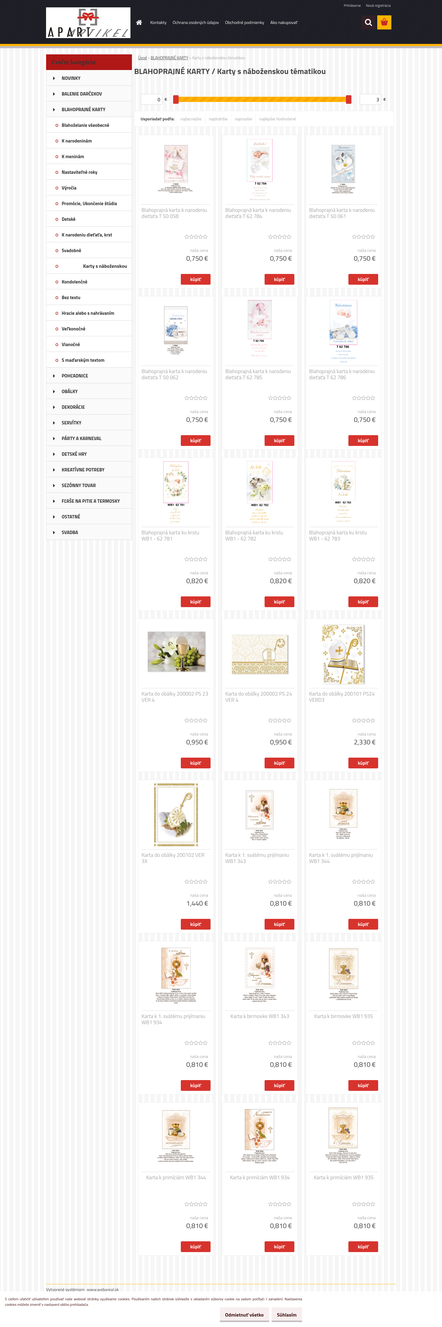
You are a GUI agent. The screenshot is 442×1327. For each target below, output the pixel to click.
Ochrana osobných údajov (196, 22)
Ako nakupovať (283, 22)
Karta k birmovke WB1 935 (343, 1016)
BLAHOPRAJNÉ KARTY (169, 58)
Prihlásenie (352, 5)
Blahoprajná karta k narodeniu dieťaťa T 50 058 (174, 213)
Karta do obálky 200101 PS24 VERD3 (342, 697)
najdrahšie (218, 118)
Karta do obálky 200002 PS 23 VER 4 (175, 697)
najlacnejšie (190, 118)
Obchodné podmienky (244, 22)
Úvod (142, 58)
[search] (368, 22)
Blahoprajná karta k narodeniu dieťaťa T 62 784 (258, 213)
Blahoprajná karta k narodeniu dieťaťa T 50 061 (342, 213)
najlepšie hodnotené (277, 118)
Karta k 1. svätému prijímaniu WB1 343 (257, 858)
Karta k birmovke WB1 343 (260, 1016)
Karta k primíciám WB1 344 (176, 1177)
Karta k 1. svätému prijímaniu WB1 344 (341, 858)
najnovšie (243, 118)
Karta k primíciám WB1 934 (260, 1177)
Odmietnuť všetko (237, 1314)
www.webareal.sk (103, 1289)
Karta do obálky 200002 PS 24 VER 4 (258, 697)
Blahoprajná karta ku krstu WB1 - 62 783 (338, 535)
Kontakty (158, 22)
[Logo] (88, 22)
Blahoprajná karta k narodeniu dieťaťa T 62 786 (342, 374)
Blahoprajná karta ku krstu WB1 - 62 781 (170, 535)
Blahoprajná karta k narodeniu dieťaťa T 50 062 (174, 374)
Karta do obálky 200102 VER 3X (173, 858)
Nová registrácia (378, 5)
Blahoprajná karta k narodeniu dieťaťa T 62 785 (258, 374)
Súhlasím (284, 1314)
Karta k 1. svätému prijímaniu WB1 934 (173, 1019)
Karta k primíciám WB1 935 (344, 1177)
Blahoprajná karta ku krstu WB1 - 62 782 (254, 535)
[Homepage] (139, 22)
